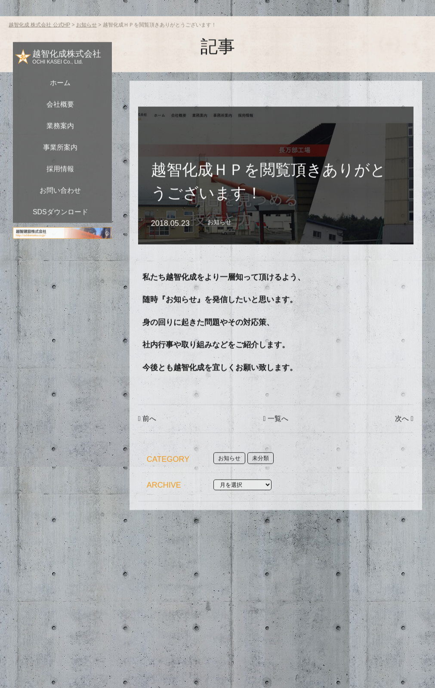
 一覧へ (275, 438)
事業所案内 (60, 166)
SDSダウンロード (60, 231)
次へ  (404, 438)
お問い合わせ (60, 210)
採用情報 (60, 188)
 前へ (147, 438)
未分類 (260, 477)
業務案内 (60, 145)
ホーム (60, 102)
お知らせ (219, 241)
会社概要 (60, 123)
